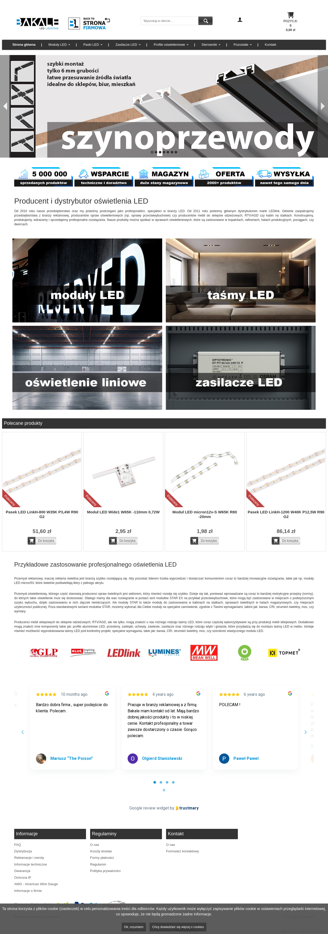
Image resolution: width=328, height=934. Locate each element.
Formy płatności (102, 858)
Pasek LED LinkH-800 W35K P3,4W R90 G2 (42, 514)
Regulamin (98, 864)
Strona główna (24, 45)
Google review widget (149, 808)
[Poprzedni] (5, 106)
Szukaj (205, 21)
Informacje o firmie (28, 891)
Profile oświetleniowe (169, 45)
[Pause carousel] (164, 790)
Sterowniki (209, 45)
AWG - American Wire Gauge (36, 884)
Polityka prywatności (105, 871)
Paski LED (91, 45)
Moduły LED (58, 45)
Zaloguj (239, 27)
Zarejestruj (240, 32)
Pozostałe (240, 45)
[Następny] (323, 106)
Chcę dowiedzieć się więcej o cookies (178, 927)
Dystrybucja (23, 851)
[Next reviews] (305, 732)
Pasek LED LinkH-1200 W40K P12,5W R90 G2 (286, 514)
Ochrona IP (22, 877)
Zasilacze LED (126, 45)
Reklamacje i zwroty (29, 858)
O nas (94, 845)
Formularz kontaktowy (182, 851)
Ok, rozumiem (134, 927)
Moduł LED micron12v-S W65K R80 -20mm (204, 514)
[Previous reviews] (22, 732)
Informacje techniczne (30, 864)
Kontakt (270, 45)
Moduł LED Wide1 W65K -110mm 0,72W (123, 512)
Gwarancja (22, 871)
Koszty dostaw (101, 851)
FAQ (17, 845)
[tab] (155, 782)
